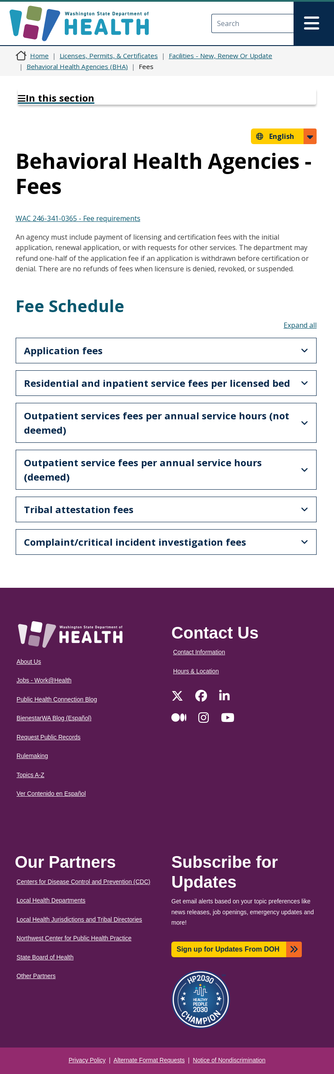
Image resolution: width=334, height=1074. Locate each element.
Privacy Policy (87, 1060)
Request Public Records (48, 737)
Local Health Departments (51, 900)
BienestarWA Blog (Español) (54, 718)
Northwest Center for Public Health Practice (74, 938)
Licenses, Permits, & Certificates (109, 55)
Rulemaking (32, 756)
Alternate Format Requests (149, 1060)
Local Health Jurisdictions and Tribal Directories (79, 919)
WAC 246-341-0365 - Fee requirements (78, 218)
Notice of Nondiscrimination (229, 1060)
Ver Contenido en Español (51, 794)
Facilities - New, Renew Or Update (220, 55)
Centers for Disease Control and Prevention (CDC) (83, 882)
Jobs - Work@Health (44, 680)
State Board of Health (45, 957)
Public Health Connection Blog (57, 699)
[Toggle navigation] (314, 23)
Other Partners (36, 976)
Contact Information (199, 652)
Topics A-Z (30, 775)
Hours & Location (196, 671)
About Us (29, 662)
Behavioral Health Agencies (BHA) (77, 66)
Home (39, 55)
